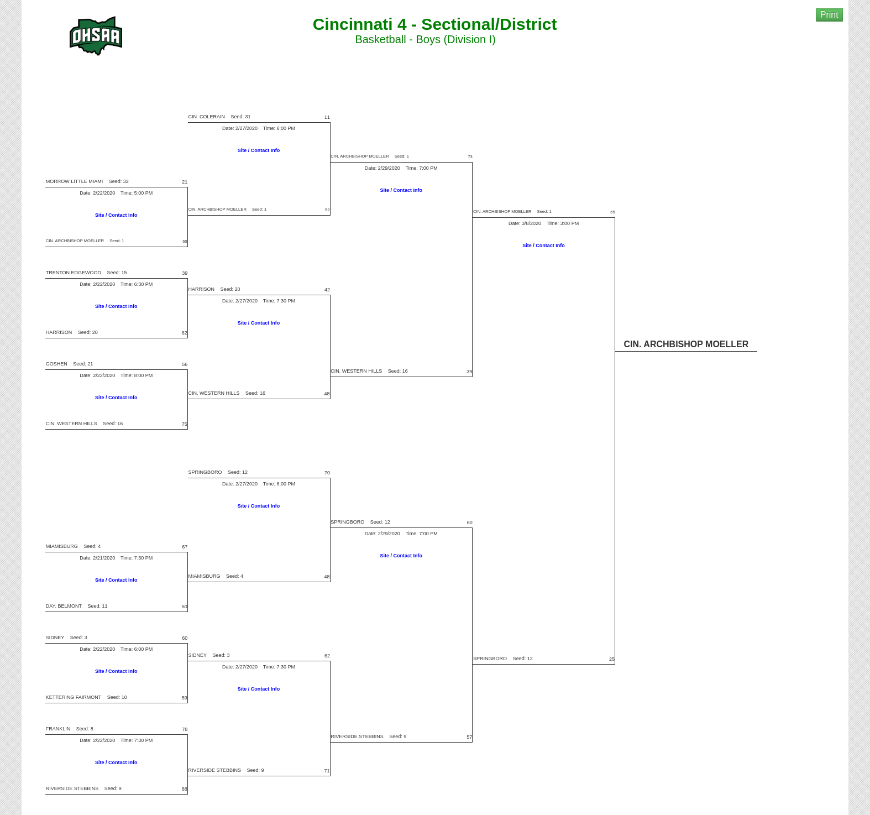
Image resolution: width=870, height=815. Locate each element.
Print (829, 14)
